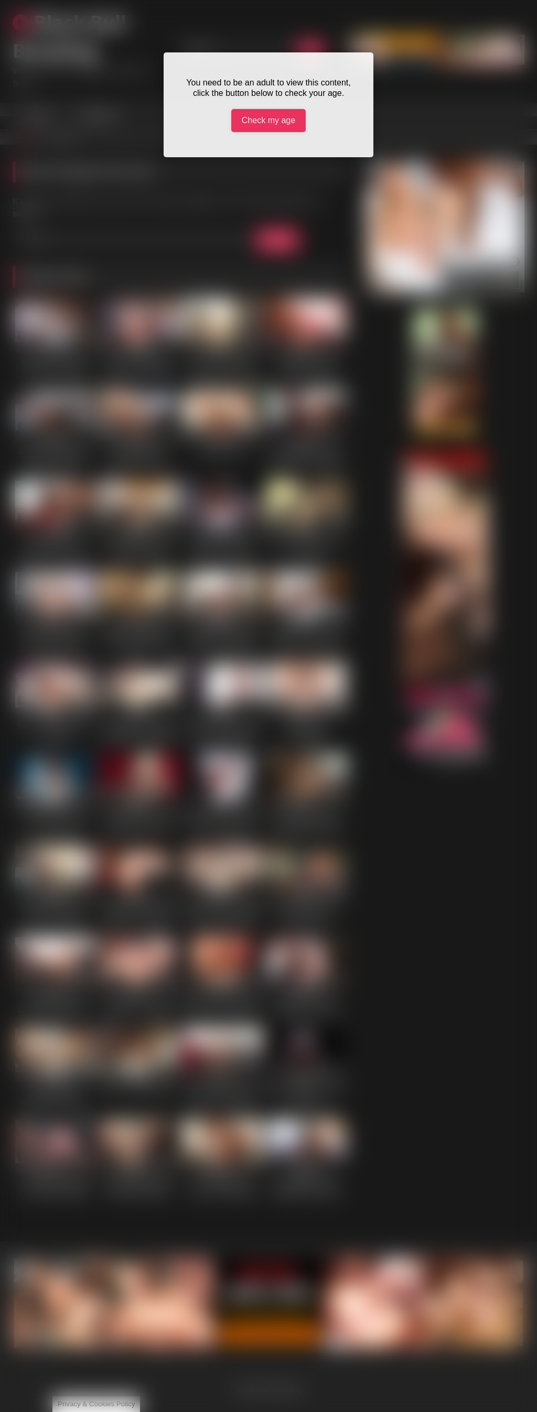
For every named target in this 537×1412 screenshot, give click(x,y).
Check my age (268, 120)
